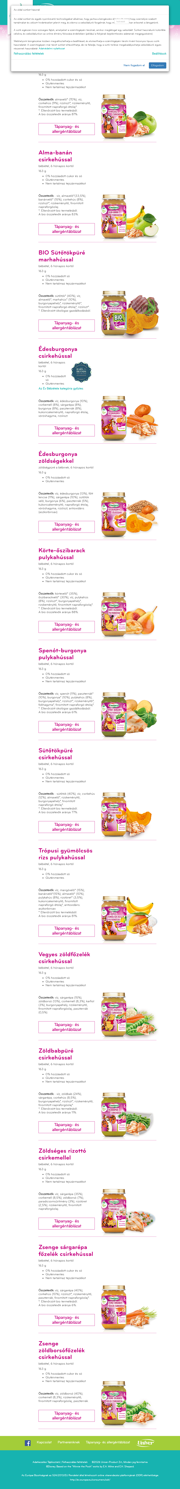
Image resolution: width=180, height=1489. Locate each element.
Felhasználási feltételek (29, 53)
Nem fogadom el (134, 65)
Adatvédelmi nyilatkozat (52, 48)
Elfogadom (157, 65)
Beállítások (159, 53)
